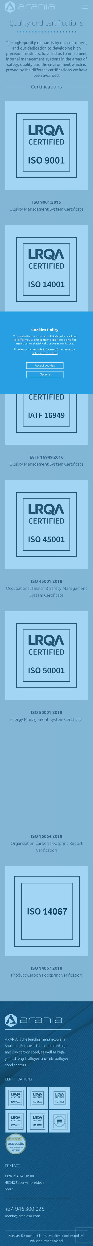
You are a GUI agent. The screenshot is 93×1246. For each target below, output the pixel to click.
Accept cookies (45, 365)
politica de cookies (44, 353)
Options (45, 374)
